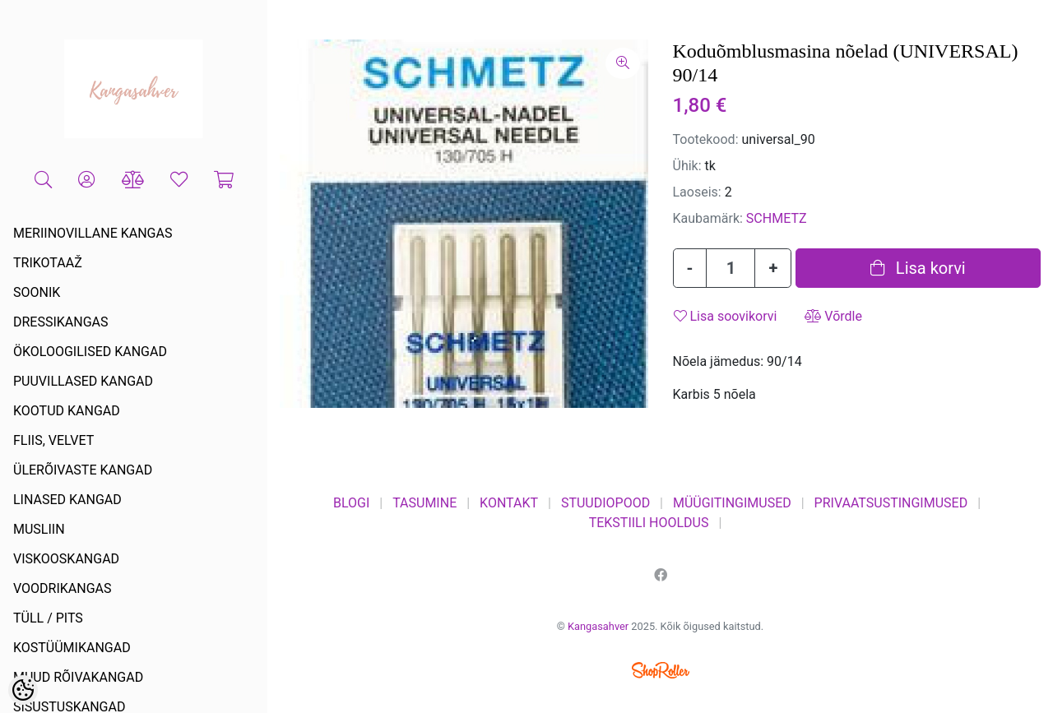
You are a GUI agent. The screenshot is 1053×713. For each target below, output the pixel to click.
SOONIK (36, 292)
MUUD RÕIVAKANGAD (78, 677)
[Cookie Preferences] (23, 690)
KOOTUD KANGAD (66, 411)
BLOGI (351, 503)
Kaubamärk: (708, 218)
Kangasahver (598, 626)
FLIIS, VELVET (53, 440)
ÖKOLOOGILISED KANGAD (90, 351)
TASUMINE (424, 503)
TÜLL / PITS (48, 618)
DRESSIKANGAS (61, 322)
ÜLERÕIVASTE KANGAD (82, 470)
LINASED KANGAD (67, 499)
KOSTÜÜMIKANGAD (72, 647)
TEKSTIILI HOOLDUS (649, 522)
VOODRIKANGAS (62, 588)
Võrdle (833, 316)
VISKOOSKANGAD (66, 559)
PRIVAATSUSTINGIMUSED (891, 503)
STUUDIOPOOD (605, 503)
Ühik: (687, 166)
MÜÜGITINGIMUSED (732, 503)
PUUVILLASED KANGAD (83, 381)
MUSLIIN (39, 529)
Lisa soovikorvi (725, 316)
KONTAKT (509, 503)
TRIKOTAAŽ (47, 263)
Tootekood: (706, 139)
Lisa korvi (918, 268)
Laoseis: (697, 192)
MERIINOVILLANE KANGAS (92, 233)
